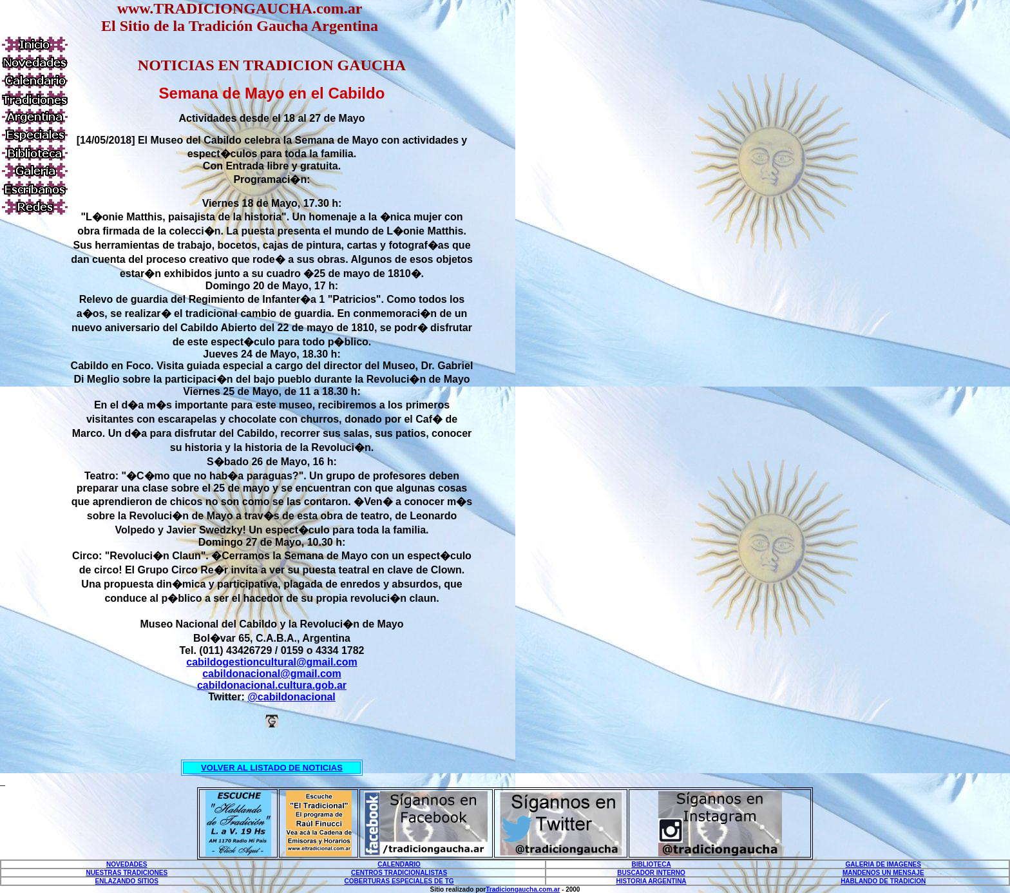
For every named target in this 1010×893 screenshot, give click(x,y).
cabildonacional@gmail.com (271, 673)
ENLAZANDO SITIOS (126, 881)
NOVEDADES (126, 864)
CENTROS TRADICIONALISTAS (399, 872)
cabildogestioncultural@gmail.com (271, 662)
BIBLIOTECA (651, 864)
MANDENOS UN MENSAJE (883, 872)
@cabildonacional (291, 696)
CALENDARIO (399, 864)
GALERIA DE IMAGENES (883, 864)
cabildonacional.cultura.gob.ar (272, 685)
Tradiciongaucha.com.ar (523, 889)
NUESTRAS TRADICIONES (126, 872)
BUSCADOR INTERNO (651, 872)
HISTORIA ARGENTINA (651, 881)
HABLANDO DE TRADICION (883, 881)
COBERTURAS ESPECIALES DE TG (399, 881)
